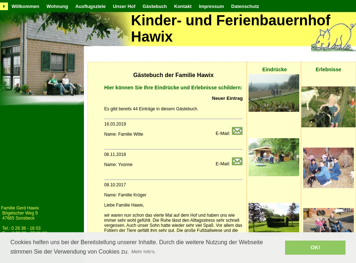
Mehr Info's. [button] (143, 251)
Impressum (211, 6)
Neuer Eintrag (227, 98)
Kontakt (182, 6)
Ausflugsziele (90, 6)
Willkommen (25, 6)
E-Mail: (229, 133)
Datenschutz (245, 6)
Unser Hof (124, 6)
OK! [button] (315, 247)
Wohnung (57, 6)
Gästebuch (155, 6)
